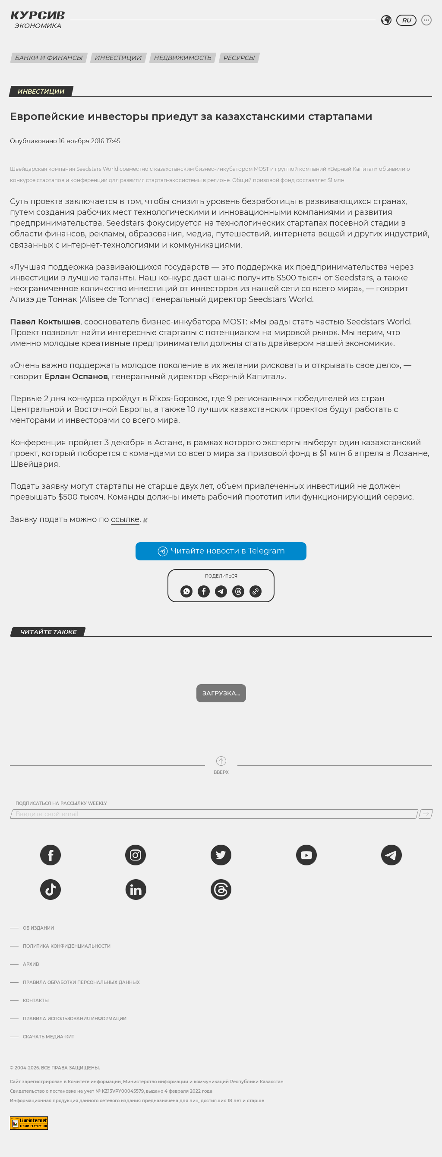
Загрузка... (221, 693)
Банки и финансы (49, 58)
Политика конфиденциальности (66, 946)
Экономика (37, 25)
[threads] (221, 889)
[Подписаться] (426, 814)
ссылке (125, 519)
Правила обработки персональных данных (81, 982)
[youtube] (306, 855)
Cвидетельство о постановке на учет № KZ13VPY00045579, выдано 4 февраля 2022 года (111, 1091)
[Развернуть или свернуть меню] (426, 20)
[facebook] (50, 855)
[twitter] (221, 855)
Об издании (38, 928)
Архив (31, 964)
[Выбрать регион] (386, 20)
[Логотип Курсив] (37, 15)
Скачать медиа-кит (48, 1037)
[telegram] (391, 855)
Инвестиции (118, 58)
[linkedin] (135, 889)
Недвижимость (182, 58)
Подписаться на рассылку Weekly (61, 803)
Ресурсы (239, 58)
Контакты (36, 1000)
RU (406, 20)
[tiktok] (50, 889)
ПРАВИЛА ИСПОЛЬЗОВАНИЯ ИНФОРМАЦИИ (74, 1019)
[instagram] (135, 855)
